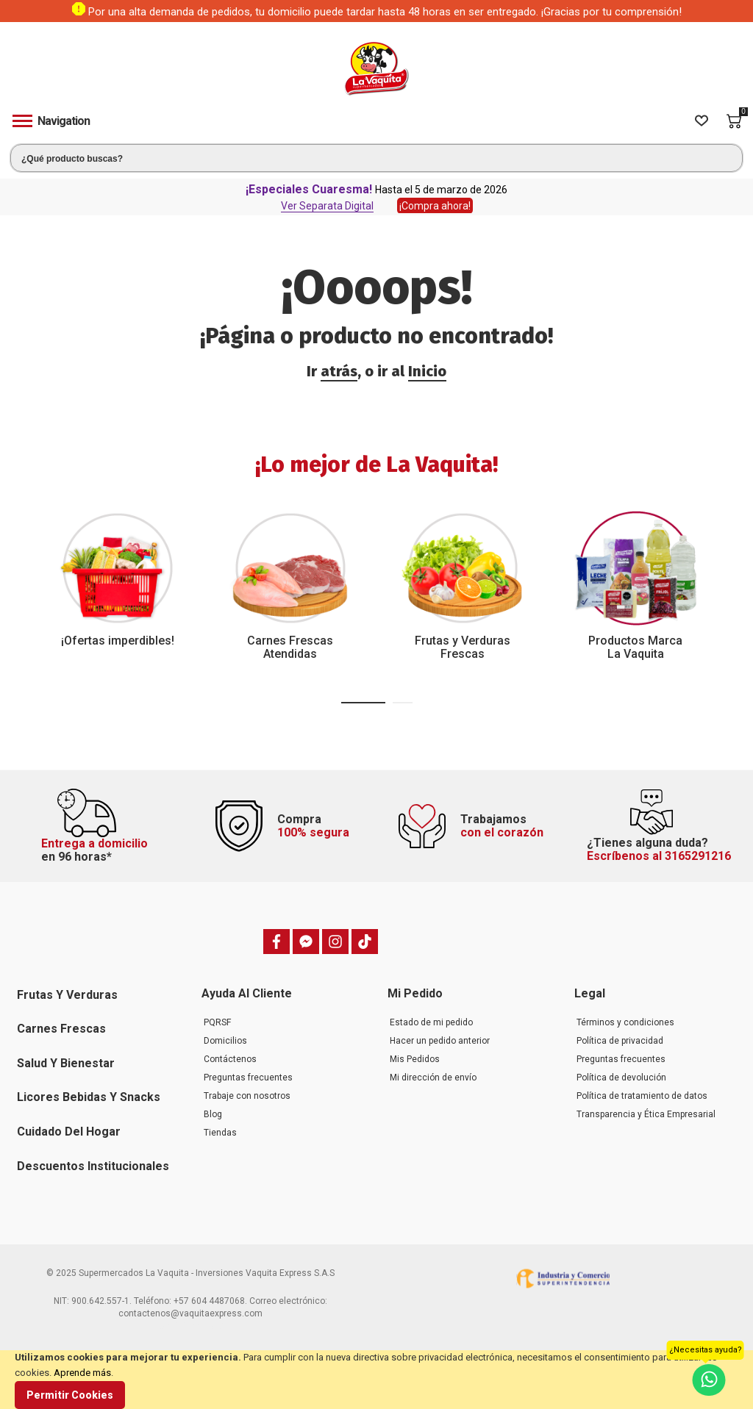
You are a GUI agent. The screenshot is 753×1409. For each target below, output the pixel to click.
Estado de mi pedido (431, 1022)
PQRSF (217, 1022)
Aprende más (82, 1372)
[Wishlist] (701, 121)
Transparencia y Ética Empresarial (646, 1114)
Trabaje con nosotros (247, 1096)
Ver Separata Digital (327, 206)
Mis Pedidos (415, 1059)
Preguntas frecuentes (248, 1077)
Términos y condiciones (625, 1022)
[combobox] (376, 158)
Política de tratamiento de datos (642, 1096)
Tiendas (220, 1132)
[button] (363, 703)
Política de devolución (621, 1077)
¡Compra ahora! (435, 206)
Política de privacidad (620, 1041)
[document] (376, 1379)
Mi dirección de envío (433, 1077)
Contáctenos (230, 1059)
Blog (213, 1114)
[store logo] (376, 68)
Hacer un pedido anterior (440, 1041)
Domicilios (225, 1041)
